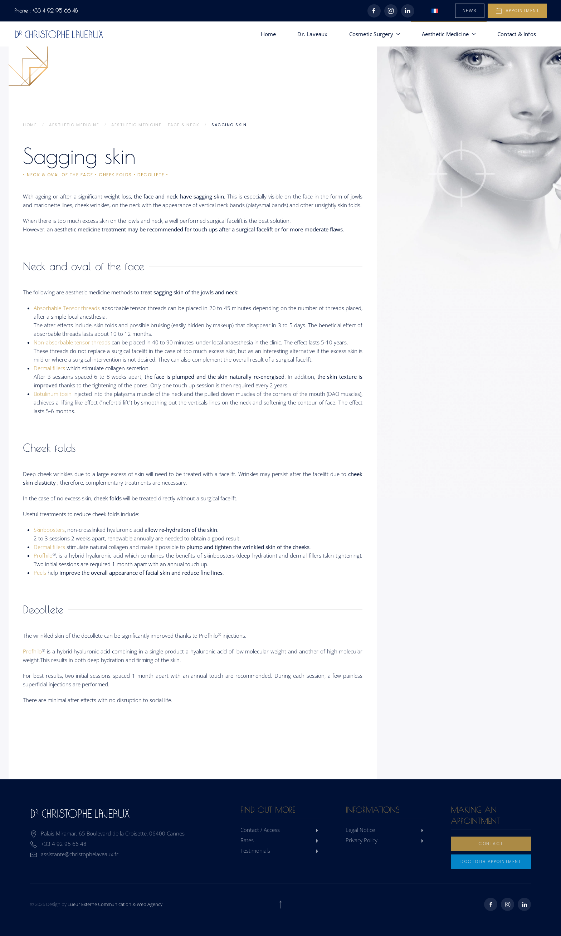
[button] (280, 904)
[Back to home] (59, 33)
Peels (40, 572)
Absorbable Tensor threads (67, 308)
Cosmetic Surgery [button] (374, 34)
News (470, 11)
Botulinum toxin (53, 393)
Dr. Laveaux (312, 34)
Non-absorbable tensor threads (73, 342)
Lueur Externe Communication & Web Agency (115, 904)
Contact (490, 844)
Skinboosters (49, 529)
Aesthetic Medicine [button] (449, 34)
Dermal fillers (49, 368)
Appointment (517, 11)
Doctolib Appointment (490, 861)
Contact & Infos (516, 34)
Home (268, 34)
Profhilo (43, 555)
